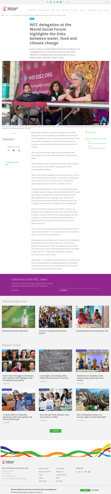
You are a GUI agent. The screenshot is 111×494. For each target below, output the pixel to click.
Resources (83, 10)
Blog (100, 10)
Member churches (44, 10)
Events (58, 10)
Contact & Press (92, 10)
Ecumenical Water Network (96, 148)
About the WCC (32, 10)
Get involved (74, 10)
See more (55, 431)
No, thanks (95, 490)
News (52, 10)
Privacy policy (14, 290)
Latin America (92, 132)
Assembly (106, 10)
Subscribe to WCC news (12, 163)
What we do (65, 10)
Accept (85, 490)
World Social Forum (8, 139)
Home (2, 15)
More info (45, 492)
